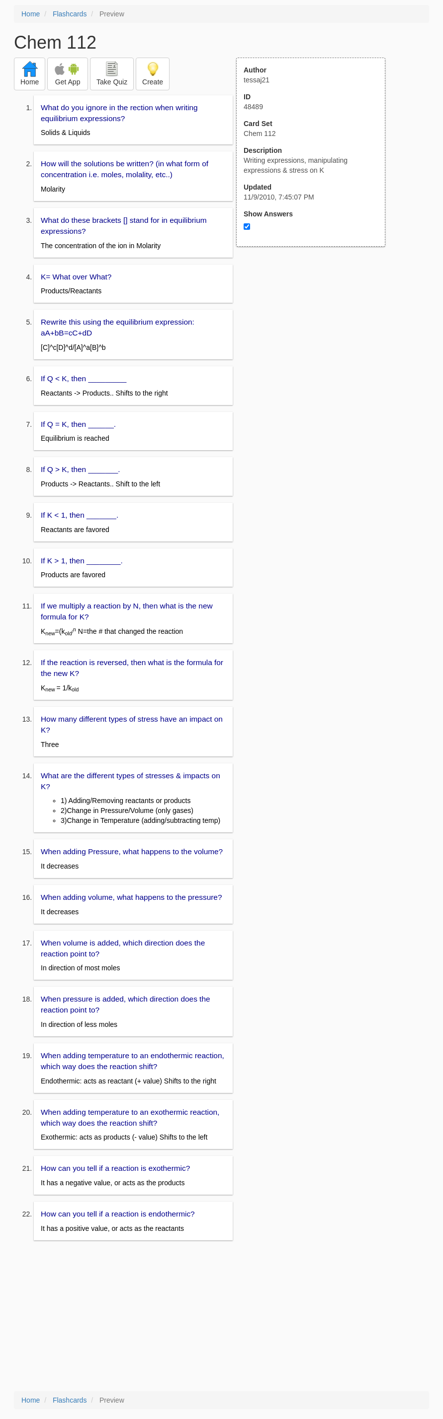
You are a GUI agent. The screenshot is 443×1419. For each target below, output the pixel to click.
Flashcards (70, 14)
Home (30, 14)
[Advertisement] (316, 343)
